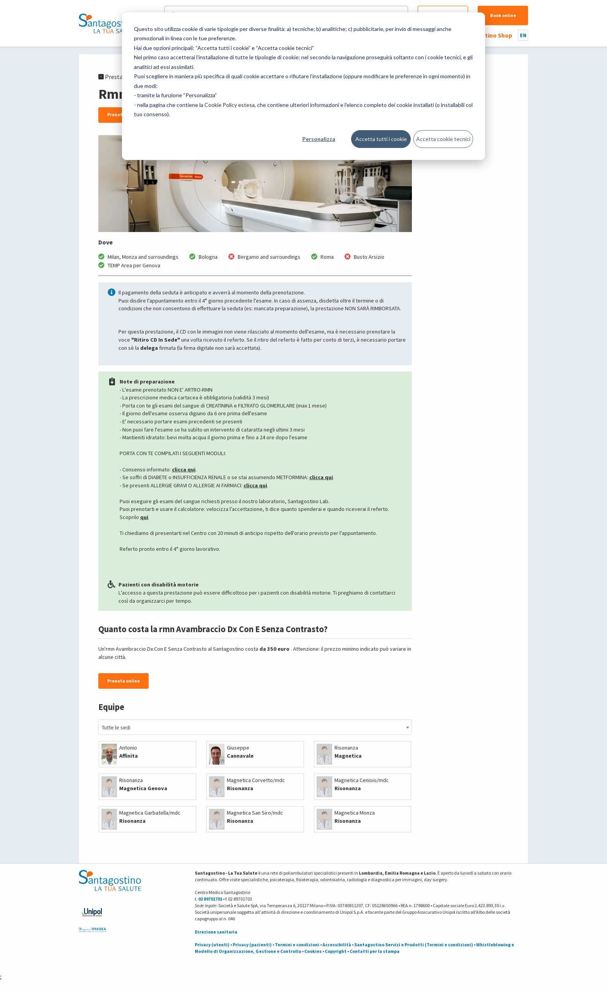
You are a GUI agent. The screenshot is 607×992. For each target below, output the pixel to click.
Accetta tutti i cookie (381, 139)
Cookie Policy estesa (229, 104)
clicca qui (183, 469)
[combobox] (255, 727)
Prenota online (123, 681)
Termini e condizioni (297, 944)
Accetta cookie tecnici (443, 139)
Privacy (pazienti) (252, 944)
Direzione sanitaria (216, 932)
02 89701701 (210, 899)
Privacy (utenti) (212, 944)
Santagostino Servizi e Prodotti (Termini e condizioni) (413, 944)
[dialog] (303, 86)
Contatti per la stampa (375, 951)
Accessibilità (336, 944)
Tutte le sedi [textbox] (116, 727)
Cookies (313, 951)
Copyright (335, 951)
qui (144, 517)
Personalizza (318, 139)
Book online (503, 15)
